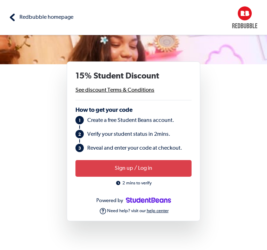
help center (158, 211)
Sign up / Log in (133, 168)
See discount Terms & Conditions (114, 90)
